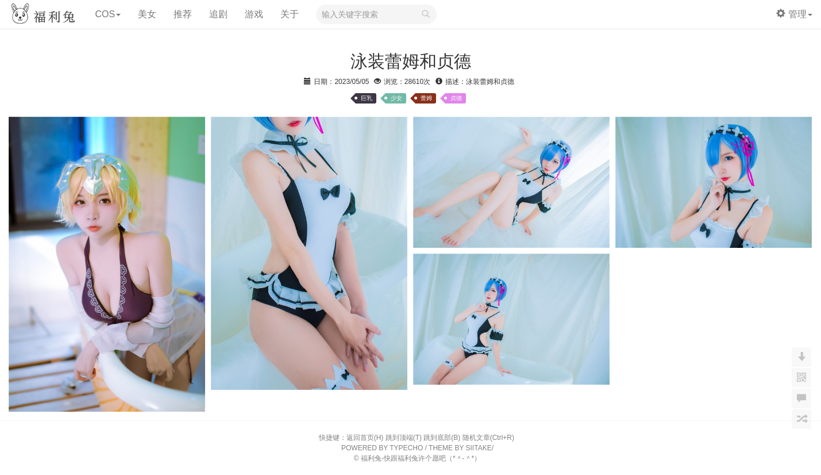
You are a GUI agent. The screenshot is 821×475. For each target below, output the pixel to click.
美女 (147, 14)
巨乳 (366, 98)
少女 (396, 98)
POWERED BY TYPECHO (382, 448)
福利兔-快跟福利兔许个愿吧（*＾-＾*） (421, 458)
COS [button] (108, 14)
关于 (289, 14)
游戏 (254, 14)
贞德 (456, 98)
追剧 (218, 14)
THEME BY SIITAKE (460, 448)
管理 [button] (794, 14)
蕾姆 (426, 98)
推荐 (183, 14)
